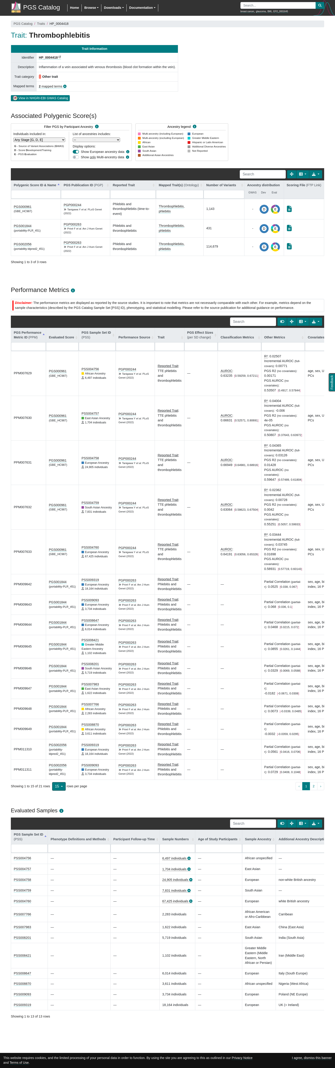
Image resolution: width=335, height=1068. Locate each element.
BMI (270, 11)
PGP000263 (72, 224)
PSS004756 (90, 369)
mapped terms (50, 86)
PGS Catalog (23, 23)
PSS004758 (90, 458)
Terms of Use (19, 1062)
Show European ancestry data (102, 152)
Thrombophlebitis (171, 206)
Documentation (141, 7)
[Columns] (302, 174)
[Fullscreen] (291, 174)
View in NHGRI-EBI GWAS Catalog (40, 97)
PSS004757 (90, 413)
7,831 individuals (174, 890)
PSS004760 (90, 547)
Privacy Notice (242, 1058)
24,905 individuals (175, 880)
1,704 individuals (174, 869)
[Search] (263, 174)
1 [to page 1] (306, 786)
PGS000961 (22, 207)
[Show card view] (282, 321)
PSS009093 (90, 600)
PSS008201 (90, 664)
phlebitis (165, 211)
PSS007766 (90, 704)
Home (74, 7)
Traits (41, 23)
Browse (90, 7)
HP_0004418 (48, 57)
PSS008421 (90, 640)
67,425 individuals (175, 901)
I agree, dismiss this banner (312, 1058)
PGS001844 (22, 226)
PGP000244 (72, 205)
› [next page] (320, 786)
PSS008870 (90, 724)
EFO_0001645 (280, 11)
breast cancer (247, 11)
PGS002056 (22, 244)
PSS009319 (90, 580)
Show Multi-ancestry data (102, 157)
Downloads (112, 7)
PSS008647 (90, 620)
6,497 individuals (174, 858)
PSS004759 (90, 503)
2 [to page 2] (313, 786)
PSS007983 (90, 684)
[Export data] (315, 174)
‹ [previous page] (299, 786)
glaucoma (261, 11)
